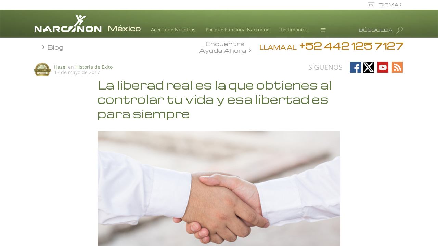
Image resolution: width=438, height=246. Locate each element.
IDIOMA (389, 5)
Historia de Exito (94, 67)
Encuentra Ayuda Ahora (222, 46)
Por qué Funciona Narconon (238, 29)
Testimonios (294, 29)
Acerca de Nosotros (173, 29)
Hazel (60, 67)
